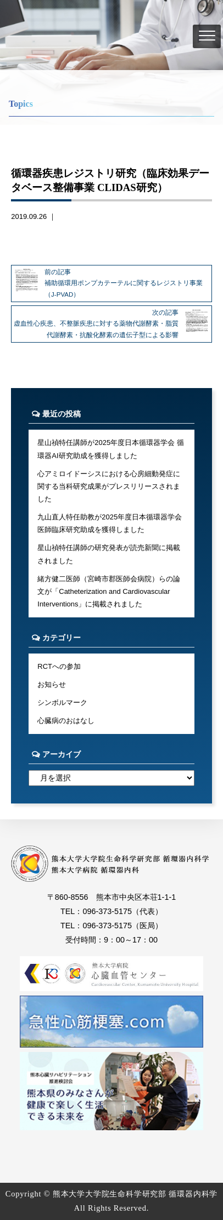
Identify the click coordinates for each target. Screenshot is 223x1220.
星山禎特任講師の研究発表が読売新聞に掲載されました (108, 553)
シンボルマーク (62, 702)
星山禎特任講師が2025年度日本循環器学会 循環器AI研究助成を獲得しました (110, 448)
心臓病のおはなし (65, 720)
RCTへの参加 (59, 666)
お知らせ (51, 684)
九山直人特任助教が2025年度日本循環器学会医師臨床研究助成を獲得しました (109, 523)
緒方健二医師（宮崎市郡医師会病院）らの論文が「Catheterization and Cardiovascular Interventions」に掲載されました (108, 592)
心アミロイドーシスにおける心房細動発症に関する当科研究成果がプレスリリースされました (108, 487)
